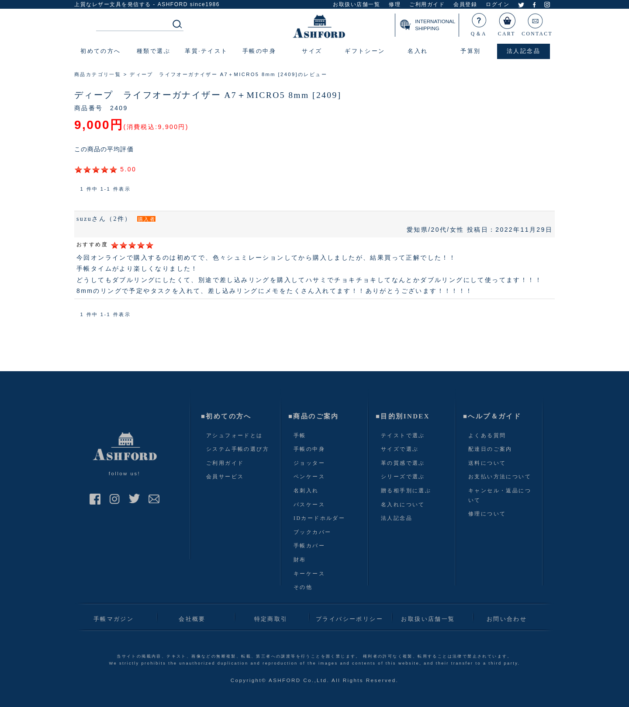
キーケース (309, 574)
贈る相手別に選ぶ (406, 491)
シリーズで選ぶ (403, 477)
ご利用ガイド (427, 4)
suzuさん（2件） (104, 219)
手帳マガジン (113, 619)
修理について (487, 514)
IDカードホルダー (319, 518)
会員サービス (225, 477)
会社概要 (192, 619)
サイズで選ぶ (399, 449)
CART (507, 23)
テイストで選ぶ (403, 435)
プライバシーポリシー (349, 619)
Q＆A (479, 23)
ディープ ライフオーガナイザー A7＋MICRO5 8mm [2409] (208, 95)
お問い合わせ (507, 619)
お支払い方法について (499, 477)
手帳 (300, 435)
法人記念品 (396, 518)
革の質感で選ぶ (403, 463)
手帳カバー (309, 546)
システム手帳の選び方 (237, 449)
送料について (487, 463)
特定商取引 (271, 619)
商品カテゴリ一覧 (97, 74)
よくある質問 (487, 435)
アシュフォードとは (234, 435)
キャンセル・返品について (499, 495)
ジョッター (309, 463)
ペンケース (309, 477)
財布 (300, 560)
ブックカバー (312, 532)
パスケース (309, 505)
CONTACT (537, 23)
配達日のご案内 (490, 449)
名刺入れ (306, 491)
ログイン (497, 4)
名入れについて (403, 505)
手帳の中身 (309, 449)
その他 (303, 587)
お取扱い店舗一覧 (356, 4)
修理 (395, 4)
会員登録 (465, 4)
